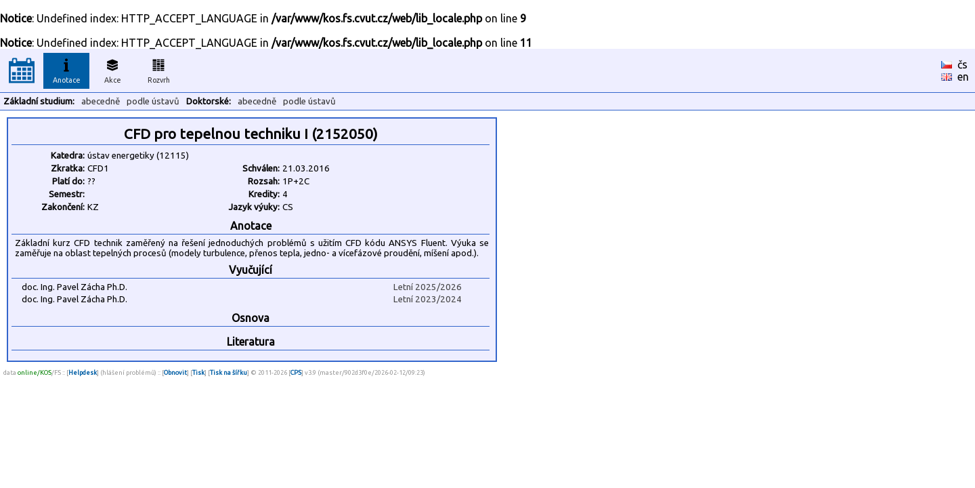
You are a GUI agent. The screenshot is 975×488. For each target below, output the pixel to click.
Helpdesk (82, 372)
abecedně (100, 101)
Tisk (198, 372)
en (963, 76)
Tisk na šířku (228, 372)
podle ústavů (153, 101)
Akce (112, 69)
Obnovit (175, 372)
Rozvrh (159, 69)
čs (962, 64)
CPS (295, 372)
